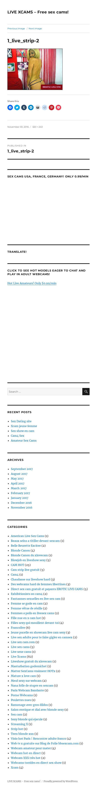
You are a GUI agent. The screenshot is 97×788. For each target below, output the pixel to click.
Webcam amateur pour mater (31, 748)
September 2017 (22, 469)
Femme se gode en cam (27, 603)
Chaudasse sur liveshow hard (30, 579)
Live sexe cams (21, 651)
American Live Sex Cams (27, 536)
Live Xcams (18, 656)
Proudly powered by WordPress (61, 781)
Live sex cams (20, 647)
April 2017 (17, 483)
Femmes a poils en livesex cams (32, 613)
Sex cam (16, 714)
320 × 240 (37, 126)
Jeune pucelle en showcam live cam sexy (38, 632)
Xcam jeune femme (24, 426)
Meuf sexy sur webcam (26, 680)
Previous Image (16, 28)
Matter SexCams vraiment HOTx (33, 671)
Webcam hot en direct (26, 753)
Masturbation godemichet (29, 666)
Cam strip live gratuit (25, 569)
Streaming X (19, 724)
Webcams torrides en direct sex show (36, 762)
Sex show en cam (22, 431)
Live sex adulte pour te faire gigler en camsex (41, 637)
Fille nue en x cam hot (26, 618)
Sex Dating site (21, 421)
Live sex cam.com (23, 642)
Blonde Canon (20, 550)
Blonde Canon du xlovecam (29, 555)
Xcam (14, 767)
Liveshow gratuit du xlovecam (31, 661)
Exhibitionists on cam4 (27, 594)
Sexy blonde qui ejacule (27, 719)
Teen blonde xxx (22, 733)
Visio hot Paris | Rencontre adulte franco (38, 738)
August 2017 (19, 473)
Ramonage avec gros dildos (29, 705)
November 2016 (21, 507)
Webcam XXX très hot (25, 758)
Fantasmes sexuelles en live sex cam (35, 598)
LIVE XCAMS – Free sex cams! (38, 12)
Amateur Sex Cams (24, 440)
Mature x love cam (23, 676)
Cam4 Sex (17, 435)
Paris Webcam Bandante (27, 690)
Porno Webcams (22, 695)
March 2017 (19, 488)
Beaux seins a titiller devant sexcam (35, 541)
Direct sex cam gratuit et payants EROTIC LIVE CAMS (47, 589)
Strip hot (17, 729)
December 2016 (21, 502)
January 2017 (19, 498)
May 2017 (17, 478)
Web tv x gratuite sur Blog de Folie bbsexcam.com (45, 743)
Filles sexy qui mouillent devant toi (35, 623)
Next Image (35, 28)
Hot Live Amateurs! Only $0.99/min (32, 283)
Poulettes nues (21, 700)
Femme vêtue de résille (26, 608)
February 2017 (20, 493)
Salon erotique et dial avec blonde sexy (37, 709)
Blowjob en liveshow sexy (28, 560)
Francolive (18, 627)
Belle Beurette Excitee (26, 545)
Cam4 (15, 574)
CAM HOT (17, 565)
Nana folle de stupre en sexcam (32, 685)
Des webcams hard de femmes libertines (38, 584)
